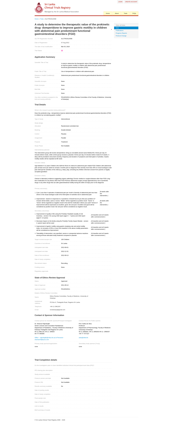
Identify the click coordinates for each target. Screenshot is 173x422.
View (117, 28)
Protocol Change (121, 36)
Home (108, 13)
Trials (125, 13)
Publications (119, 30)
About (117, 13)
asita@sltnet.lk (83, 337)
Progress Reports (121, 33)
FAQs (134, 13)
